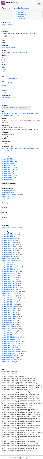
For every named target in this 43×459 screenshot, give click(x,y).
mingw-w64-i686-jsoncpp (9, 167)
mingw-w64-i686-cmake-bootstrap (12, 195)
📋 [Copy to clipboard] (29, 108)
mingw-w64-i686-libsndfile (9, 306)
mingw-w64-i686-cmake (19, 8)
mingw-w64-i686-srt (7, 347)
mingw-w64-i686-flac (7, 259)
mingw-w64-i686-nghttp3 (9, 322)
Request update (25, 458)
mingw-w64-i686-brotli (8, 236)
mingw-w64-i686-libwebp (9, 316)
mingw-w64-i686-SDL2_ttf (9, 343)
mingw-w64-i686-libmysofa (9, 302)
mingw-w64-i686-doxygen (9, 254)
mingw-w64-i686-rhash (8, 177)
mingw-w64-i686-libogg (8, 304)
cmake (3, 69)
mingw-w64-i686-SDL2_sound (10, 341)
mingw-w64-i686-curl (7, 163)
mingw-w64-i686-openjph (9, 333)
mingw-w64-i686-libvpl (8, 314)
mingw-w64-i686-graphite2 (9, 267)
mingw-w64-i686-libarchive (9, 169)
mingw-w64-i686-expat (8, 165)
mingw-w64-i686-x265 (8, 357)
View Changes (21, 14)
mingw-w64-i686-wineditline (10, 355)
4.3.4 (3, 74)
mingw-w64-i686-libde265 (9, 285)
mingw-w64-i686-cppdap (9, 161)
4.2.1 (3, 83)
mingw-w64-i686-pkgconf (9, 175)
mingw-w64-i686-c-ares (8, 238)
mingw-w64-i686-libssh (8, 310)
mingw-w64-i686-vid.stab (9, 349)
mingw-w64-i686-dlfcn (8, 252)
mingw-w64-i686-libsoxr (8, 308)
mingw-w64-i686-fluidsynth (9, 261)
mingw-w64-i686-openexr (9, 329)
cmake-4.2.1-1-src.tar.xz (13, 83)
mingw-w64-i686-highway (9, 271)
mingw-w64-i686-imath (8, 273)
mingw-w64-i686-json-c (8, 275)
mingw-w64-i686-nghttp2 (9, 320)
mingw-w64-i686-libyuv (8, 318)
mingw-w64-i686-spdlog (8, 345)
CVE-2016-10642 (6, 97)
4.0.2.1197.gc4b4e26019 (9, 78)
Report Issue (21, 18)
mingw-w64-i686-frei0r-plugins (10, 265)
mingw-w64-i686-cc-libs (8, 159)
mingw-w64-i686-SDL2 (8, 339)
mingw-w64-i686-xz (7, 197)
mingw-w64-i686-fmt (7, 263)
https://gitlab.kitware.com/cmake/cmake (14, 52)
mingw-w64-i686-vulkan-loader (11, 353)
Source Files (21, 12)
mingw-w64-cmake (7, 25)
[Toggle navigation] (39, 3)
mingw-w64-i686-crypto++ (9, 248)
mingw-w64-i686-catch (8, 240)
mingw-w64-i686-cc (7, 192)
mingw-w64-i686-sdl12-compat (11, 337)
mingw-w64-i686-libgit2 (8, 289)
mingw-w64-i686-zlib (7, 179)
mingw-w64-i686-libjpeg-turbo (10, 298)
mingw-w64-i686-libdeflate (9, 287)
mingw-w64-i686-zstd (8, 199)
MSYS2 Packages (10, 3)
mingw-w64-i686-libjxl (8, 300)
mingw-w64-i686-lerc (7, 279)
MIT (2, 57)
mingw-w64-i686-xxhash (9, 360)
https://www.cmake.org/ (9, 47)
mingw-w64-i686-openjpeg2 (10, 331)
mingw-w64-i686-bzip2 (8, 190)
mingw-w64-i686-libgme (8, 294)
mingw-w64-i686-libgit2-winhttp (11, 292)
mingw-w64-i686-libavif (8, 283)
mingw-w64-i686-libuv (8, 171)
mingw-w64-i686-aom (8, 234)
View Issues (21, 16)
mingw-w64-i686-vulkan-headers (11, 351)
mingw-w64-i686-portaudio (9, 335)
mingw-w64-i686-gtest (8, 269)
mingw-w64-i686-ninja (8, 173)
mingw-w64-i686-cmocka (9, 244)
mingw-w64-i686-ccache (9, 242)
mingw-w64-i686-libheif (8, 296)
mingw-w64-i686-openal (8, 327)
